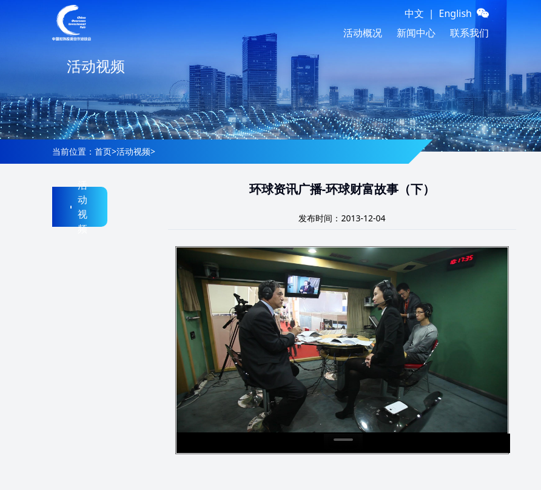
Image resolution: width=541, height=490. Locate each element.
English (455, 13)
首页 (103, 151)
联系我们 (469, 32)
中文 (414, 13)
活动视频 (133, 151)
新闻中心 (416, 32)
